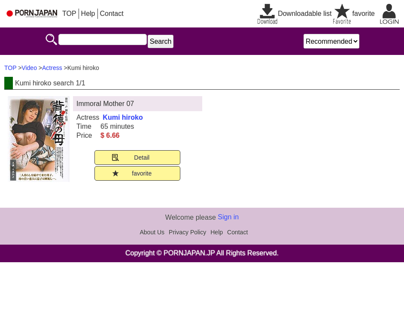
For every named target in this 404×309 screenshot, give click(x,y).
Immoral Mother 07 (105, 103)
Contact (112, 13)
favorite (363, 13)
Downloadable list (304, 13)
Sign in (228, 217)
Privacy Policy (187, 232)
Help (88, 13)
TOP (69, 13)
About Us (152, 232)
